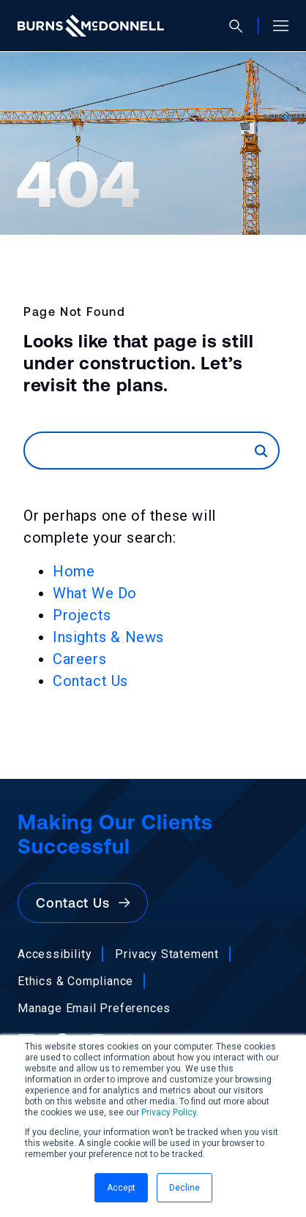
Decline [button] (184, 1188)
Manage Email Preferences (94, 1008)
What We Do (95, 593)
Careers (79, 659)
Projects (82, 615)
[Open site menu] (274, 25)
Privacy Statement (167, 954)
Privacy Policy (168, 1112)
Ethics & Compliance (75, 981)
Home (73, 571)
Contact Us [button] (83, 903)
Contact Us (90, 681)
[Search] (140, 450)
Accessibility (55, 954)
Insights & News (108, 637)
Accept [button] (121, 1188)
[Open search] (242, 26)
